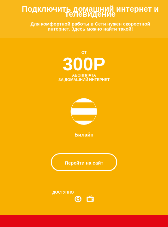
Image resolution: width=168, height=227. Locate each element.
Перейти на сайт (84, 163)
